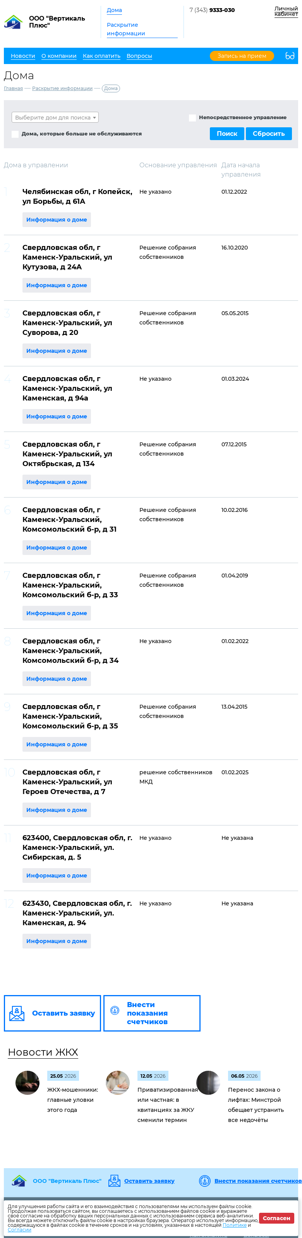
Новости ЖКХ (43, 1052)
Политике (235, 1225)
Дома (114, 10)
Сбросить (269, 133)
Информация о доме (56, 219)
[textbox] (55, 117)
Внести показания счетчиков (258, 1181)
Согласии (19, 1230)
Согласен (276, 1218)
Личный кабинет (286, 11)
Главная (13, 88)
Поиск (227, 133)
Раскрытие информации (126, 29)
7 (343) (212, 10)
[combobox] (55, 117)
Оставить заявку (149, 1181)
